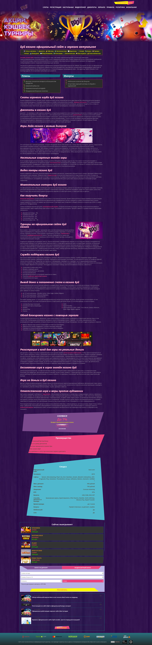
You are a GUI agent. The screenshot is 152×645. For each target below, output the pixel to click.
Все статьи (62, 628)
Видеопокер (80, 7)
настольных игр (55, 162)
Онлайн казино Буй (26, 57)
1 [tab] (74, 40)
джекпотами (77, 115)
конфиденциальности (34, 235)
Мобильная (131, 7)
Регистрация (122, 3)
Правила (110, 7)
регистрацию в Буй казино (73, 353)
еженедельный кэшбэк (50, 206)
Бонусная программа (27, 198)
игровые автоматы (80, 102)
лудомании (46, 394)
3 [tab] (77, 40)
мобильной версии (26, 407)
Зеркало (101, 7)
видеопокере (52, 175)
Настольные (68, 7)
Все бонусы (62, 425)
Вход (130, 3)
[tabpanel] (76, 26)
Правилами (65, 233)
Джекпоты (91, 7)
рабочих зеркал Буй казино (37, 276)
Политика (120, 7)
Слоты (46, 7)
